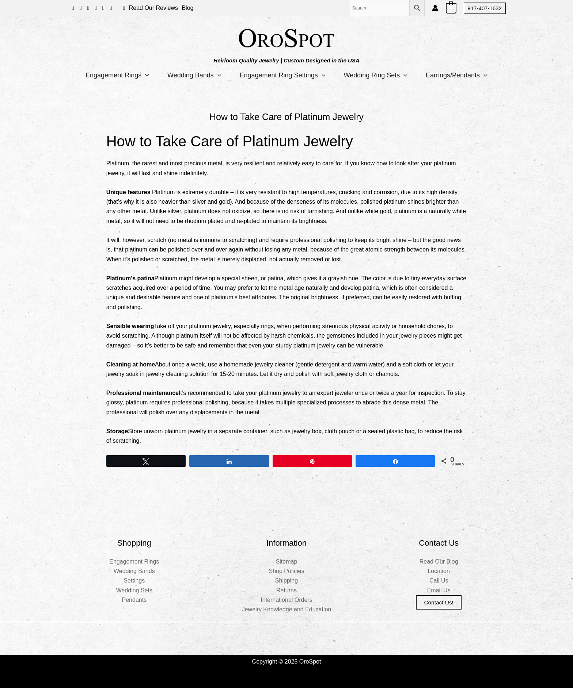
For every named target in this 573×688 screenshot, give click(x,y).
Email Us (439, 590)
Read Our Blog (439, 561)
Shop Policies (286, 571)
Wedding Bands (194, 75)
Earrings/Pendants (456, 75)
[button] (485, 8)
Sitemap (286, 561)
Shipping (286, 580)
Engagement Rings (117, 75)
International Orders (286, 600)
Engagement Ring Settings (283, 75)
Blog (187, 8)
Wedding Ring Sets (375, 75)
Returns (286, 590)
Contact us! (439, 602)
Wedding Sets (134, 590)
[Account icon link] (435, 8)
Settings (134, 580)
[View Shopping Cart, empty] (451, 8)
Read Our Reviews (153, 8)
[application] (145, 75)
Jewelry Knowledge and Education (286, 609)
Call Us (438, 580)
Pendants (134, 600)
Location (439, 571)
